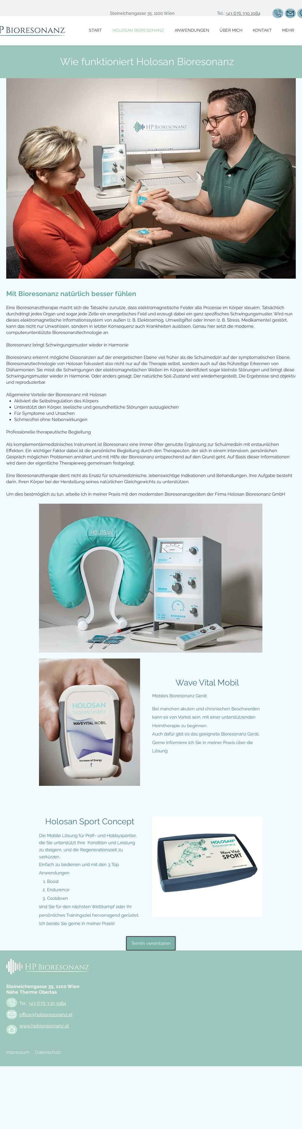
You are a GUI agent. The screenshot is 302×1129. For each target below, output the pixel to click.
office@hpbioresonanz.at (45, 1014)
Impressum (17, 1052)
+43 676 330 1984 (243, 13)
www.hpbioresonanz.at (44, 1026)
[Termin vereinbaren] (151, 943)
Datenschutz (48, 1052)
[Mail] (290, 13)
